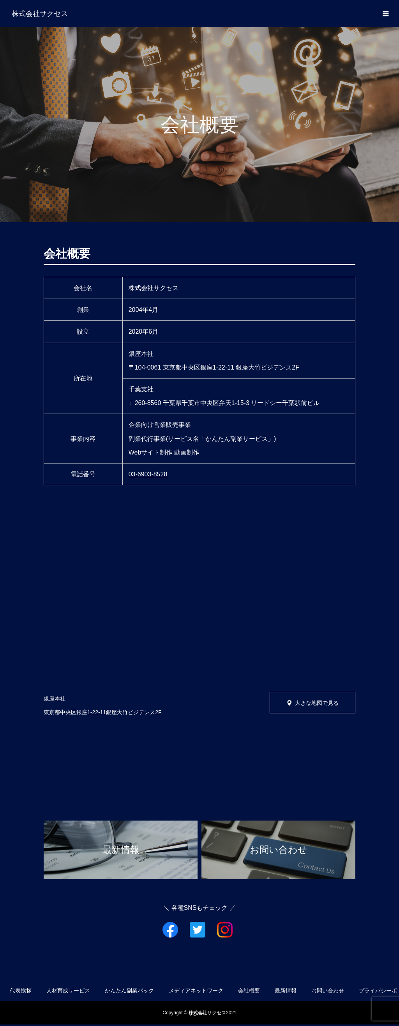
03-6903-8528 (148, 474)
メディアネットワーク (196, 990)
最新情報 (286, 990)
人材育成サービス (68, 990)
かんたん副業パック (129, 990)
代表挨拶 (21, 990)
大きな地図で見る (317, 703)
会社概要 (249, 990)
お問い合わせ (327, 990)
